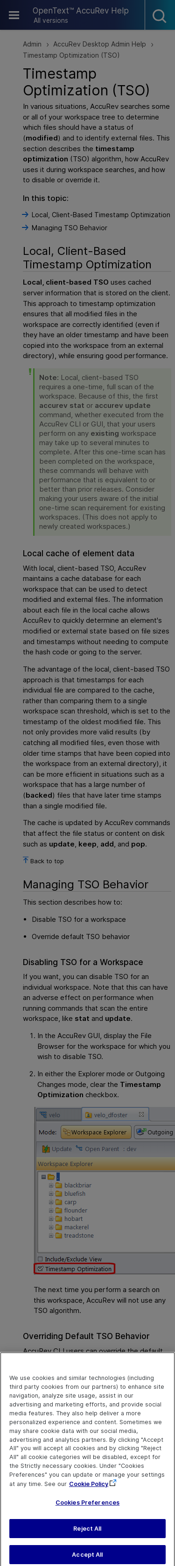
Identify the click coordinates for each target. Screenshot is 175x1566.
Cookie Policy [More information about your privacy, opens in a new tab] (88, 1488)
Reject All (87, 1532)
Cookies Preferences (87, 1506)
